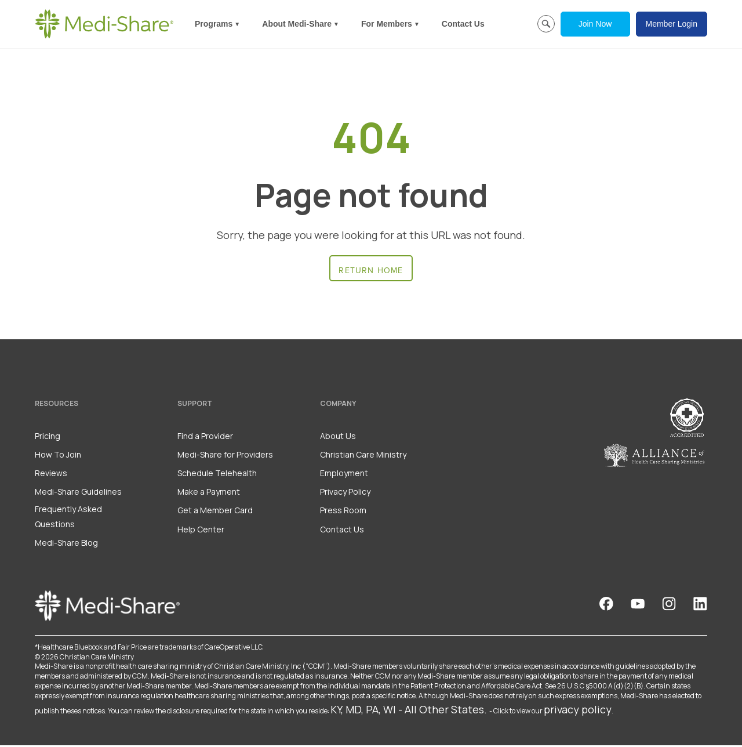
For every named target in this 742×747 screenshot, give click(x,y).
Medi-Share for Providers (225, 456)
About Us (338, 437)
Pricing (47, 437)
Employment (344, 474)
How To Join (58, 456)
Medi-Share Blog (66, 544)
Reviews (51, 474)
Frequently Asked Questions (68, 518)
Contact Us (463, 23)
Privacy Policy (345, 493)
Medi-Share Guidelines (78, 493)
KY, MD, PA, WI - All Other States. (408, 711)
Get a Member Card (215, 512)
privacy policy (578, 711)
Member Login (672, 23)
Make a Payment (208, 493)
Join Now (595, 23)
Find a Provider (205, 437)
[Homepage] (104, 23)
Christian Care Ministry (363, 456)
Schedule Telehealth (217, 474)
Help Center (200, 530)
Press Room (343, 512)
